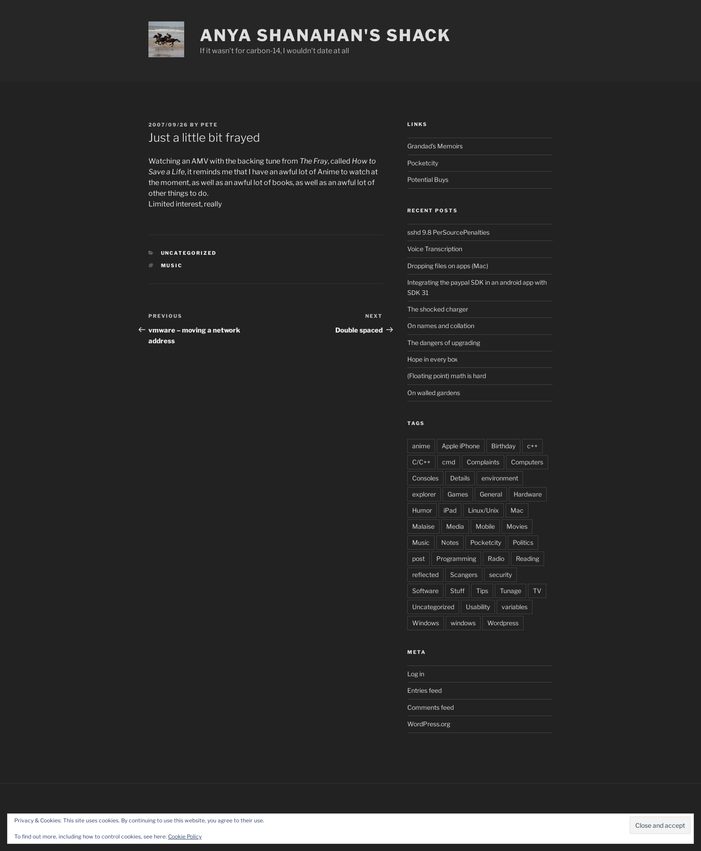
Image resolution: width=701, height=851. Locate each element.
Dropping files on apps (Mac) (447, 266)
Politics (523, 542)
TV (537, 590)
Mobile (485, 526)
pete (209, 125)
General (491, 494)
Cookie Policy (185, 836)
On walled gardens (433, 392)
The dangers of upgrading (443, 342)
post (418, 558)
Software (425, 590)
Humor (422, 510)
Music (172, 265)
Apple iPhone (461, 446)
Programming (456, 558)
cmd (448, 462)
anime (421, 446)
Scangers (463, 574)
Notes (450, 542)
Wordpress (503, 623)
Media (455, 526)
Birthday (503, 446)
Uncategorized (433, 607)
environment (499, 478)
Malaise (423, 526)
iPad (449, 510)
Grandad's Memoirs (435, 146)
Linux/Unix (483, 510)
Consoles (425, 478)
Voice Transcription (434, 249)
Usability (478, 607)
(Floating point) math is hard (446, 375)
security (500, 574)
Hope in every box (432, 359)
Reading (527, 558)
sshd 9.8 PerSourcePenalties (448, 232)
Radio (496, 558)
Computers (527, 462)
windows (463, 623)
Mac (517, 510)
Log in (415, 674)
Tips (482, 590)
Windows (425, 623)
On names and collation (440, 325)
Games (458, 494)
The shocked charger (437, 309)
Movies (517, 526)
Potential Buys (427, 179)
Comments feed (430, 707)
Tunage (510, 590)
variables (515, 607)
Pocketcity (422, 163)
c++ (532, 446)
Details (460, 478)
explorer (424, 494)
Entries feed (424, 690)
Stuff (457, 590)
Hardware (528, 494)
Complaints (483, 462)
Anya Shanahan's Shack (325, 35)
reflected (425, 574)
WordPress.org (428, 724)
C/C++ (421, 462)
